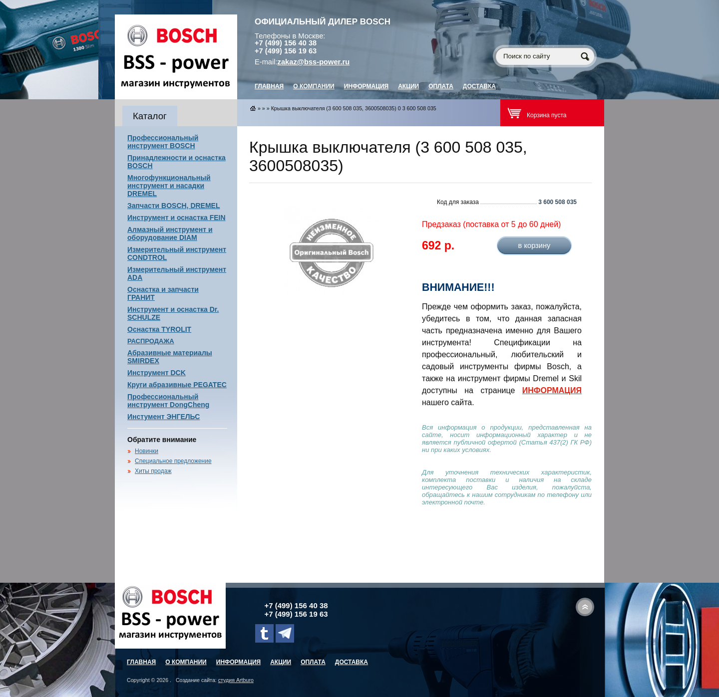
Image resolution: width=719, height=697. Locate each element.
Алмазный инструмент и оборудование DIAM (170, 233)
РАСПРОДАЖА (150, 341)
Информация (366, 86)
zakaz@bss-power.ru (314, 62)
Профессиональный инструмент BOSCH (162, 142)
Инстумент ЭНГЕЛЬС (163, 417)
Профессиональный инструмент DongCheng (168, 401)
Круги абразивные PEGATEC (177, 385)
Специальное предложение (173, 461)
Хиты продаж (153, 470)
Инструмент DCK (156, 373)
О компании (314, 86)
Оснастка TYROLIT (159, 329)
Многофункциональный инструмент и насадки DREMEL (169, 186)
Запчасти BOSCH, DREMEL (173, 206)
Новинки (146, 451)
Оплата (440, 86)
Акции (408, 86)
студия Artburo (236, 680)
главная (269, 86)
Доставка (479, 86)
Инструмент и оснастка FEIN (176, 218)
